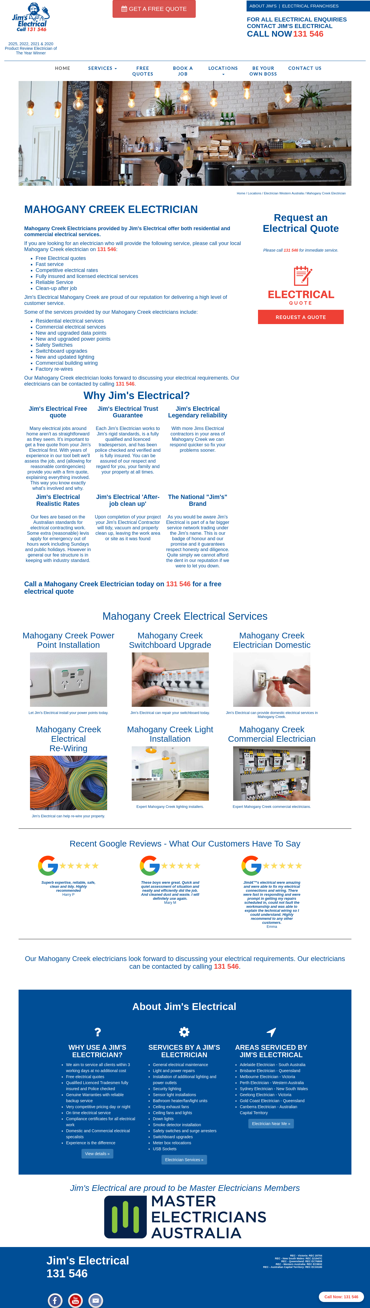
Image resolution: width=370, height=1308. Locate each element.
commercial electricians (291, 807)
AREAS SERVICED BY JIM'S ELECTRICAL (271, 1051)
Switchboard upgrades (173, 1137)
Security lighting (167, 1088)
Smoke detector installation (177, 1124)
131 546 (106, 249)
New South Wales (292, 1088)
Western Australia (288, 1082)
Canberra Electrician (258, 1106)
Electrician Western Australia (284, 193)
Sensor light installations (174, 1094)
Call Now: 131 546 (341, 1297)
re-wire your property (87, 816)
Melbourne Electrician (259, 1076)
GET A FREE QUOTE (154, 8)
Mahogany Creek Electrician (326, 193)
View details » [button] (97, 1153)
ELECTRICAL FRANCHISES (310, 5)
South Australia (292, 1064)
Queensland (290, 1070)
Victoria (288, 1076)
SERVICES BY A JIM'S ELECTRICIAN (184, 1051)
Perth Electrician (254, 1082)
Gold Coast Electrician (259, 1100)
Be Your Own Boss (263, 71)
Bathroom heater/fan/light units (180, 1100)
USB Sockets (164, 1149)
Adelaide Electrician (257, 1064)
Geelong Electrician (257, 1094)
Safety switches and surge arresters (185, 1131)
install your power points (78, 713)
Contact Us (304, 68)
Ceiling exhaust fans (171, 1106)
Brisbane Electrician (257, 1070)
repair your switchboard (180, 713)
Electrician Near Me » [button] (271, 1123)
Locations (223, 70)
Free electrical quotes (85, 1076)
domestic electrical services (292, 713)
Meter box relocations (172, 1143)
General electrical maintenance (180, 1064)
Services (102, 68)
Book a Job (183, 71)
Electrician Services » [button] (184, 1159)
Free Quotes (142, 71)
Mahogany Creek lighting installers (175, 807)
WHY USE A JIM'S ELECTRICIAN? (97, 1051)
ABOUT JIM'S (263, 5)
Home (62, 68)
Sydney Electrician (256, 1088)
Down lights (163, 1118)
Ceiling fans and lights (172, 1112)
